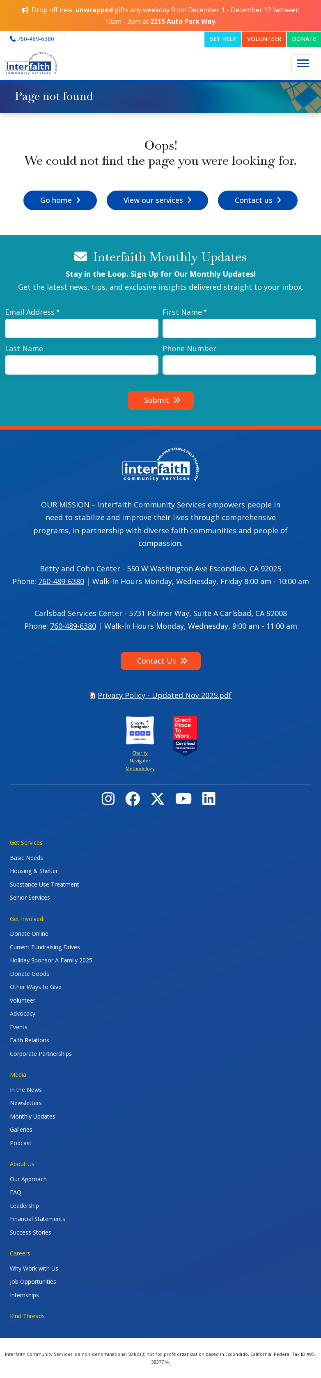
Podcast (21, 1143)
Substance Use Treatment (44, 884)
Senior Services (30, 897)
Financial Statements (37, 1219)
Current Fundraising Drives (45, 947)
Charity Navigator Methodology (140, 761)
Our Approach (28, 1179)
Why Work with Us (34, 1268)
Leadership (24, 1206)
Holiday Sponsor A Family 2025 (51, 960)
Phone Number (189, 348)
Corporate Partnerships (41, 1053)
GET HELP (222, 39)
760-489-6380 (61, 581)
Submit (156, 400)
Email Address (30, 312)
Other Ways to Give (36, 987)
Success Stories (30, 1232)
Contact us (254, 200)
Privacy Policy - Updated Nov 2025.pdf (165, 695)
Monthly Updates (32, 1116)
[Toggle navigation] (303, 64)
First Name (182, 312)
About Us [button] (22, 1164)
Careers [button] (20, 1253)
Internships (24, 1295)
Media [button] (18, 1074)
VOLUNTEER (264, 39)
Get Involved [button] (26, 919)
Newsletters (26, 1103)
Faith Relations (29, 1040)
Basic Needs (26, 858)
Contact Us (156, 661)
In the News (26, 1090)
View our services (153, 200)
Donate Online (29, 933)
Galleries (21, 1129)
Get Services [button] (26, 842)
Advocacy (22, 1013)
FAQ (15, 1192)
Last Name (24, 348)
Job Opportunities (33, 1281)
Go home (56, 200)
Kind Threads (27, 1316)
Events (19, 1027)
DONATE (304, 39)
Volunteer (22, 1000)
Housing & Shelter (34, 871)
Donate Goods (29, 974)
